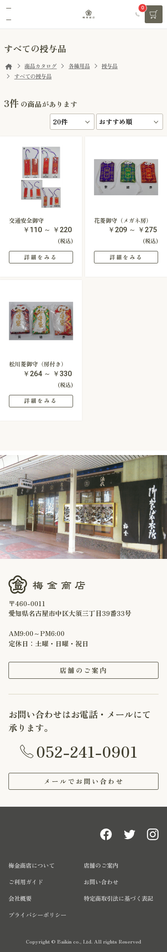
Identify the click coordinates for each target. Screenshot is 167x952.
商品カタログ (40, 66)
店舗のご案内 (84, 670)
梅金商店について (31, 865)
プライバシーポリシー (37, 915)
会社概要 (20, 898)
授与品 (110, 66)
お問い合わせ (101, 882)
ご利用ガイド (25, 882)
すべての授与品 (33, 76)
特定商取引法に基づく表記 (118, 898)
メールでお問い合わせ (84, 781)
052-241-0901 (87, 751)
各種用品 (79, 66)
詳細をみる (40, 257)
